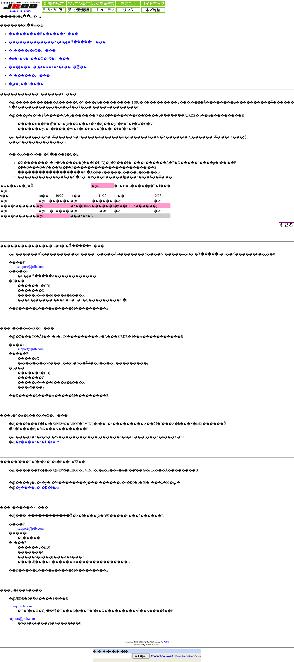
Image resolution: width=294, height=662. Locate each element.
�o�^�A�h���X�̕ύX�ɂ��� (39, 59)
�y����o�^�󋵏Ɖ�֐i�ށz (37, 442)
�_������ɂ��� (29, 75)
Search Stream (195, 656)
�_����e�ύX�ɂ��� (32, 50)
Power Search (181, 656)
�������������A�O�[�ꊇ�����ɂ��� (57, 42)
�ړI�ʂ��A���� (26, 84)
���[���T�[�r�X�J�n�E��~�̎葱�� (48, 67)
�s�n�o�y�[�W (20, 11)
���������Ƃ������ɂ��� (43, 34)
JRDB (166, 642)
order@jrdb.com (20, 606)
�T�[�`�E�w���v (162, 656)
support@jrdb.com (30, 267)
